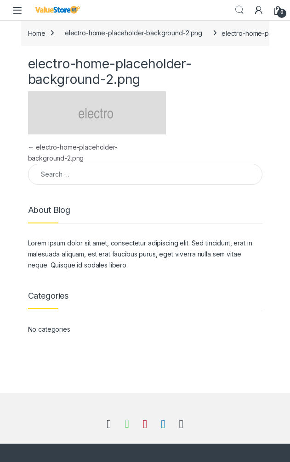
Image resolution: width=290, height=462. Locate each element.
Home (36, 33)
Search (239, 10)
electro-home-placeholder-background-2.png (133, 33)
